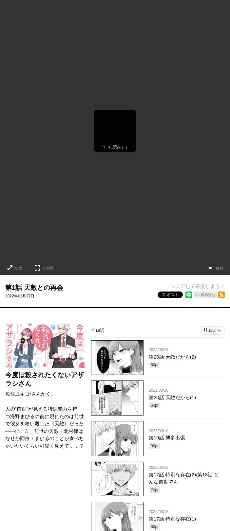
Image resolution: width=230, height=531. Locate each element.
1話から (214, 330)
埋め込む (208, 295)
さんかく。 (43, 394)
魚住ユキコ (17, 394)
